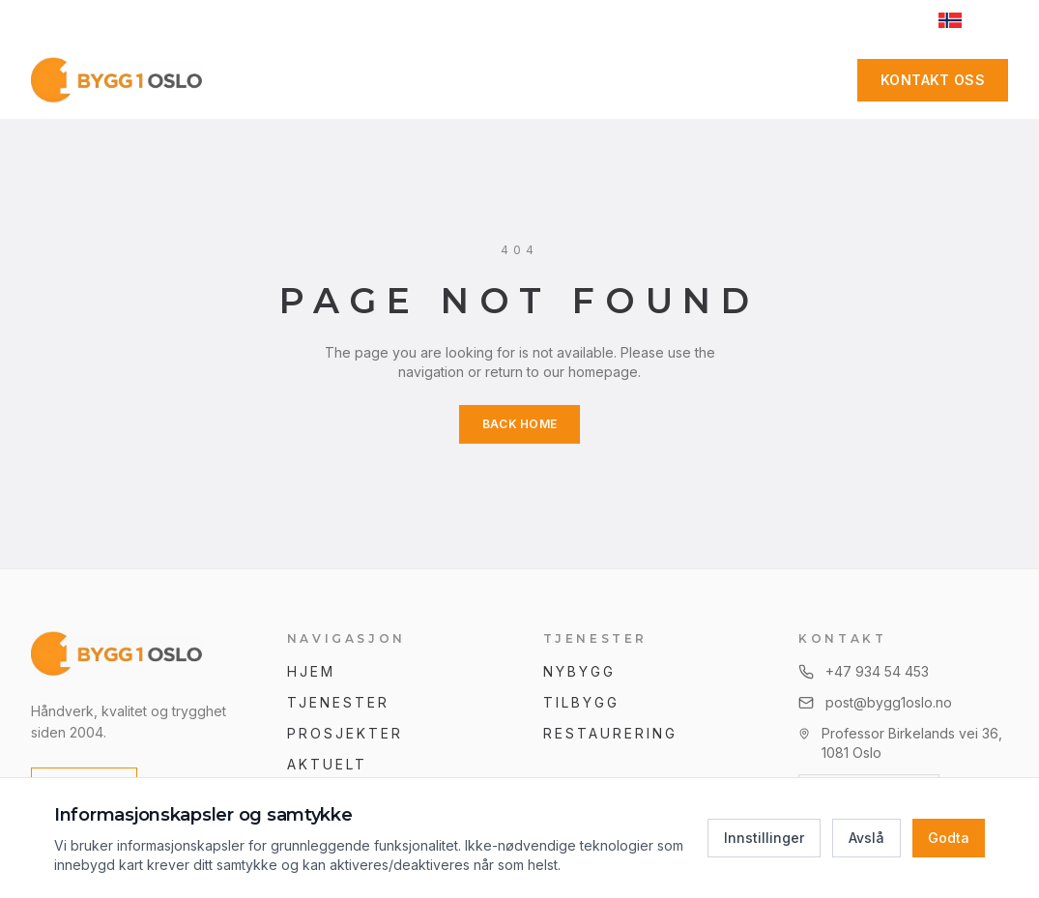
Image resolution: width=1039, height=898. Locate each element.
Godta (948, 837)
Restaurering (610, 733)
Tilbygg (582, 702)
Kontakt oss (932, 80)
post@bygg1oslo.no (494, 20)
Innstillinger (764, 837)
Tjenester (322, 80)
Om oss (578, 80)
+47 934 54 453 (346, 20)
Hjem (311, 671)
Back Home (520, 424)
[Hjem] (117, 80)
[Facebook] (822, 80)
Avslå (866, 837)
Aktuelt (327, 764)
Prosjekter (457, 80)
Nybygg (579, 671)
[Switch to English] (965, 20)
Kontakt (689, 80)
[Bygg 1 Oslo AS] (136, 654)
